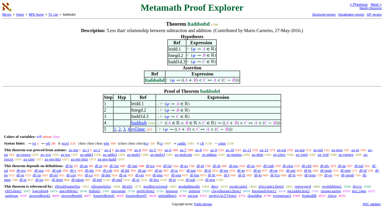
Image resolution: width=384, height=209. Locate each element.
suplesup (11, 195)
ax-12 (264, 150)
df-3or (114, 166)
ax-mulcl (133, 154)
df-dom (57, 179)
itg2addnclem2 (298, 191)
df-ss (174, 170)
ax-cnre (29, 159)
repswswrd (303, 186)
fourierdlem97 (136, 195)
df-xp (37, 175)
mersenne (118, 191)
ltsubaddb (309, 195)
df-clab (268, 166)
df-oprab (347, 175)
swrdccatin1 (238, 186)
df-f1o (275, 175)
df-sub (190, 179)
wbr (106, 143)
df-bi (69, 166)
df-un (142, 170)
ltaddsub (139, 122)
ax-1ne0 (302, 154)
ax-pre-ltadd (107, 159)
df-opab (326, 170)
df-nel (359, 166)
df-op (274, 170)
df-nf (200, 166)
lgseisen (172, 191)
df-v (73, 170)
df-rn (123, 175)
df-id (362, 170)
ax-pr (355, 150)
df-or (98, 166)
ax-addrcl (110, 154)
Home (20, 14)
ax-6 (168, 150)
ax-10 (230, 150)
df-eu (251, 166)
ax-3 (107, 150)
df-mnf (117, 179)
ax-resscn (23, 154)
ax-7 (183, 150)
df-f (227, 175)
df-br (307, 170)
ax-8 (198, 150)
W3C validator (372, 204)
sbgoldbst (255, 195)
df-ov (328, 175)
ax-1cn (45, 154)
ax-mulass (234, 154)
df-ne (342, 166)
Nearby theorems (370, 8)
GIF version (374, 14)
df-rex (21, 170)
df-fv (292, 175)
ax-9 (213, 150)
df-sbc (89, 170)
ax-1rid (323, 154)
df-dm (106, 175)
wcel (65, 143)
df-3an (132, 166)
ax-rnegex (345, 154)
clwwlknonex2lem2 (226, 191)
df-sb (216, 166)
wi (34, 143)
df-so (20, 175)
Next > (376, 4)
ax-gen (120, 150)
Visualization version (351, 14)
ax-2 (96, 150)
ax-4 (137, 150)
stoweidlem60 (71, 195)
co (146, 143)
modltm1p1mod (155, 186)
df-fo (258, 175)
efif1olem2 (13, 191)
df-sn (241, 170)
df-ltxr (154, 179)
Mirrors (6, 14)
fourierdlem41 (104, 195)
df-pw (224, 170)
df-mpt (345, 170)
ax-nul (318, 150)
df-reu (39, 170)
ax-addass (209, 154)
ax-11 (247, 150)
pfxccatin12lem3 (271, 186)
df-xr (136, 179)
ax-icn (65, 154)
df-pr (257, 170)
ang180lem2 (68, 191)
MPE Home (36, 14)
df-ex (184, 166)
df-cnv (71, 175)
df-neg (210, 179)
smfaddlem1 (167, 195)
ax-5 (152, 150)
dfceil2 (127, 186)
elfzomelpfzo (101, 186)
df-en (39, 179)
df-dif (125, 170)
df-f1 (242, 175)
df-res (139, 175)
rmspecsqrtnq (331, 191)
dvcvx (357, 186)
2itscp (332, 195)
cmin (222, 143)
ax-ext (281, 150)
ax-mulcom (183, 154)
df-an (84, 166)
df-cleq (288, 166)
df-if (207, 170)
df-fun (194, 175)
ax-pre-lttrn (79, 159)
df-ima (158, 175)
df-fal (167, 166)
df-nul (191, 170)
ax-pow (337, 150)
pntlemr (194, 191)
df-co (88, 175)
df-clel (306, 166)
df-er (23, 179)
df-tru (150, 166)
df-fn (211, 175)
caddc (181, 143)
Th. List (53, 14)
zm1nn (193, 195)
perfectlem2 (146, 191)
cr (161, 143)
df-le (172, 179)
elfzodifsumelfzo (67, 186)
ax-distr (257, 154)
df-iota (176, 175)
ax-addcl (86, 154)
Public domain (203, 204)
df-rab (57, 170)
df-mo (233, 166)
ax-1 (86, 150)
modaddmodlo (189, 186)
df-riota (310, 175)
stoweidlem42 (39, 195)
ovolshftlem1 (332, 186)
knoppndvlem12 (264, 191)
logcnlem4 (40, 191)
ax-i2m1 (279, 154)
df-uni (291, 170)
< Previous (359, 4)
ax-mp (73, 150)
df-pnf (97, 179)
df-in (158, 170)
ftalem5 (94, 191)
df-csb (107, 170)
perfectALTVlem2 (223, 195)
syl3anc (138, 129)
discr (214, 186)
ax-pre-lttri (52, 159)
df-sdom (77, 179)
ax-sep (300, 150)
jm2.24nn (359, 191)
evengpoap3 (282, 195)
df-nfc (324, 166)
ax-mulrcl (157, 154)
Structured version (323, 14)
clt (202, 143)
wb (48, 143)
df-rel (53, 175)
